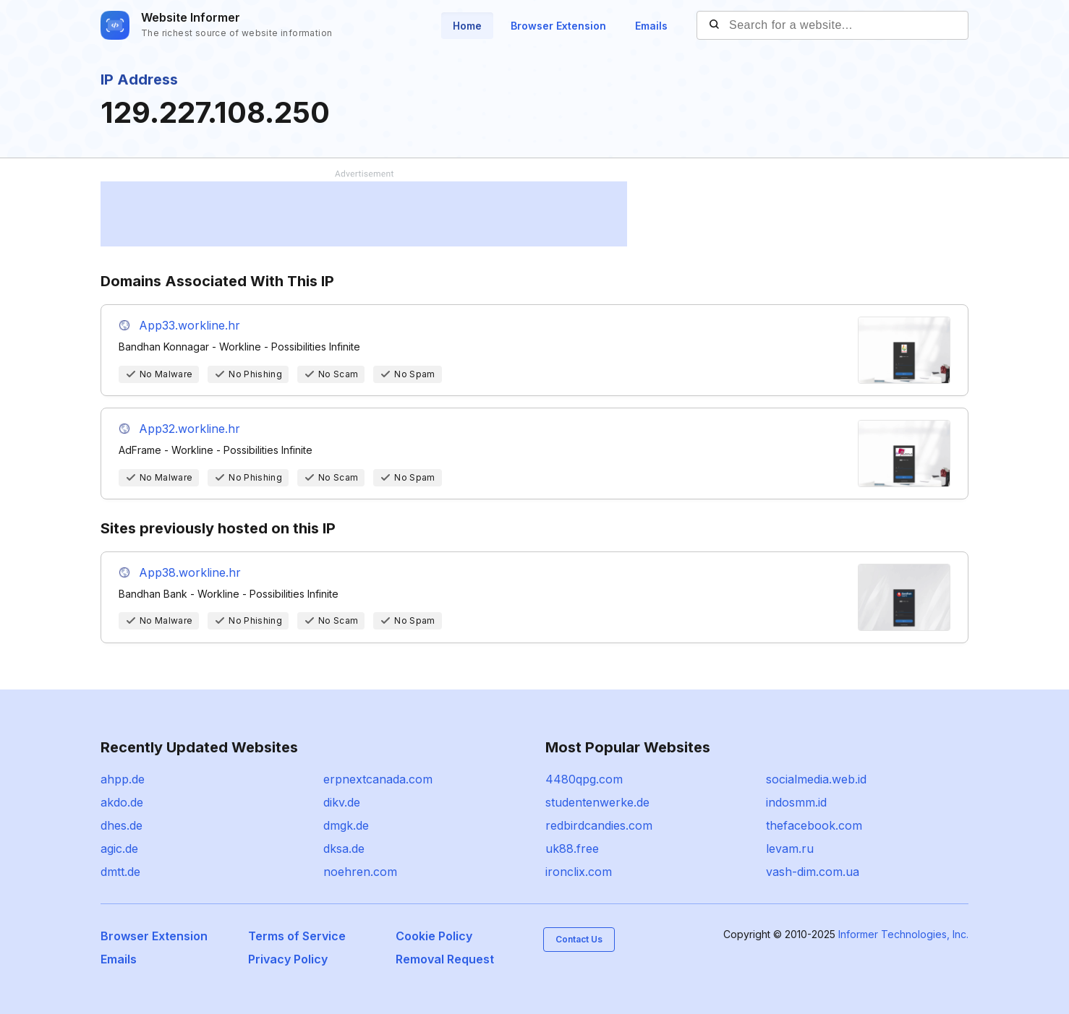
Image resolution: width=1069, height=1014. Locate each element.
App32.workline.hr (189, 428)
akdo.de (122, 802)
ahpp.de (123, 779)
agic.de (119, 848)
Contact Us (578, 939)
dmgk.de (346, 825)
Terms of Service (297, 936)
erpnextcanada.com (378, 779)
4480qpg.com (584, 779)
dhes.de (121, 825)
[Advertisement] (364, 213)
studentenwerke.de (597, 802)
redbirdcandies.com (598, 825)
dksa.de (344, 848)
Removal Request (445, 959)
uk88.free (572, 848)
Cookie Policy (434, 936)
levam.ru (790, 848)
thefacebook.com (814, 825)
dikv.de (341, 802)
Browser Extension (558, 26)
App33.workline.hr (189, 325)
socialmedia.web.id (816, 779)
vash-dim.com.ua (812, 871)
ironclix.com (578, 871)
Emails (651, 26)
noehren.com (360, 871)
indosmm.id (796, 802)
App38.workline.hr (190, 572)
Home (467, 26)
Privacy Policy (288, 959)
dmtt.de (120, 871)
